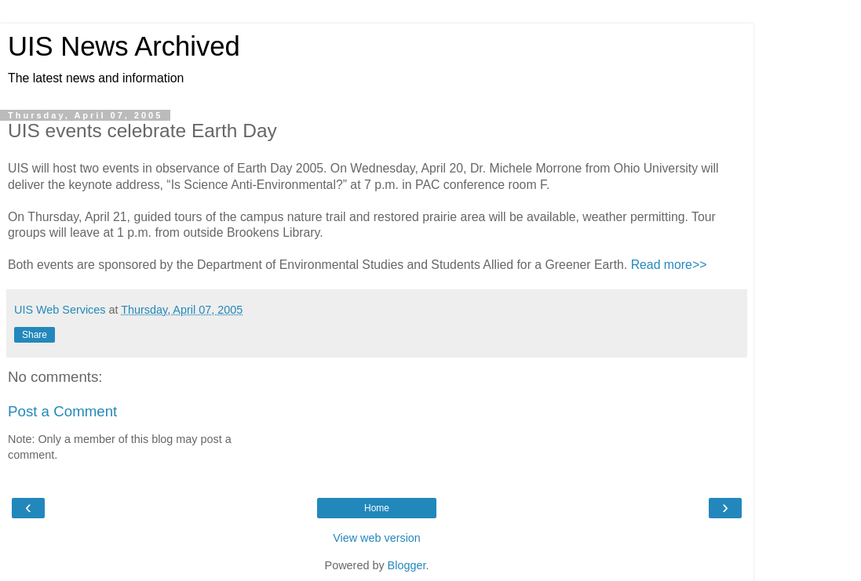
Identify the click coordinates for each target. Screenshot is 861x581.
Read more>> (669, 264)
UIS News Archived (124, 46)
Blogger (407, 565)
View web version (377, 538)
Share (34, 334)
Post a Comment (62, 411)
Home (376, 508)
